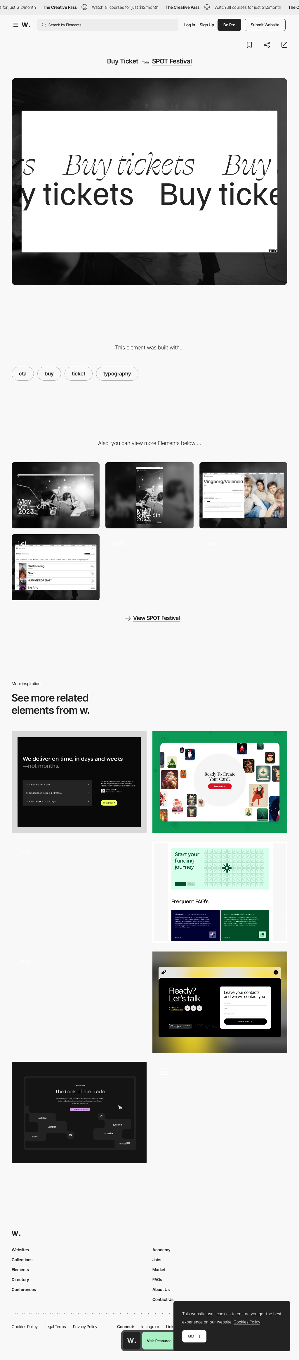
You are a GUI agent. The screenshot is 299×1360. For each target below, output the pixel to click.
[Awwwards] (26, 25)
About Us (161, 1289)
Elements (20, 1269)
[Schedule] (56, 567)
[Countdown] (243, 567)
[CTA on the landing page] (219, 782)
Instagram (150, 1326)
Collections (22, 1259)
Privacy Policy (85, 1326)
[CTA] (79, 782)
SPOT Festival (172, 61)
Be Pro (229, 24)
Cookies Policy (25, 1326)
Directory (20, 1279)
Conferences (24, 1289)
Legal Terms (55, 1326)
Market (159, 1269)
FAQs (157, 1279)
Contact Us (162, 1299)
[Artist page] (243, 495)
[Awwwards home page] (131, 1340)
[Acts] (149, 567)
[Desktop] (56, 495)
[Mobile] (149, 495)
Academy (161, 1249)
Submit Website (265, 24)
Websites (20, 1249)
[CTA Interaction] (79, 1002)
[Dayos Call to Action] (79, 892)
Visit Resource (159, 1340)
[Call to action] (79, 1112)
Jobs (156, 1259)
